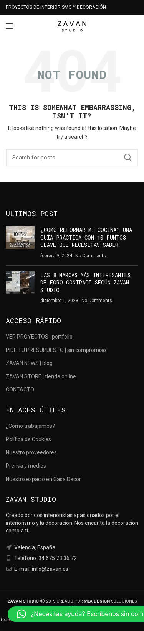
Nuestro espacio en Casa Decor (43, 479)
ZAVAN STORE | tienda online (41, 376)
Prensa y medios (26, 466)
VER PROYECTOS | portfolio (39, 337)
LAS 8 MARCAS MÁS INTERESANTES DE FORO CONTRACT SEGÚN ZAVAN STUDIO (85, 282)
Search (127, 157)
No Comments (90, 255)
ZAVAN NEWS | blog (29, 363)
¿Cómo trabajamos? (30, 426)
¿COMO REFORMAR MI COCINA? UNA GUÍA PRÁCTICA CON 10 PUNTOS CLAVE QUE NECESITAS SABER (86, 237)
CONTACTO (20, 389)
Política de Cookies (28, 439)
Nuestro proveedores (31, 452)
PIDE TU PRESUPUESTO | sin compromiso (56, 350)
